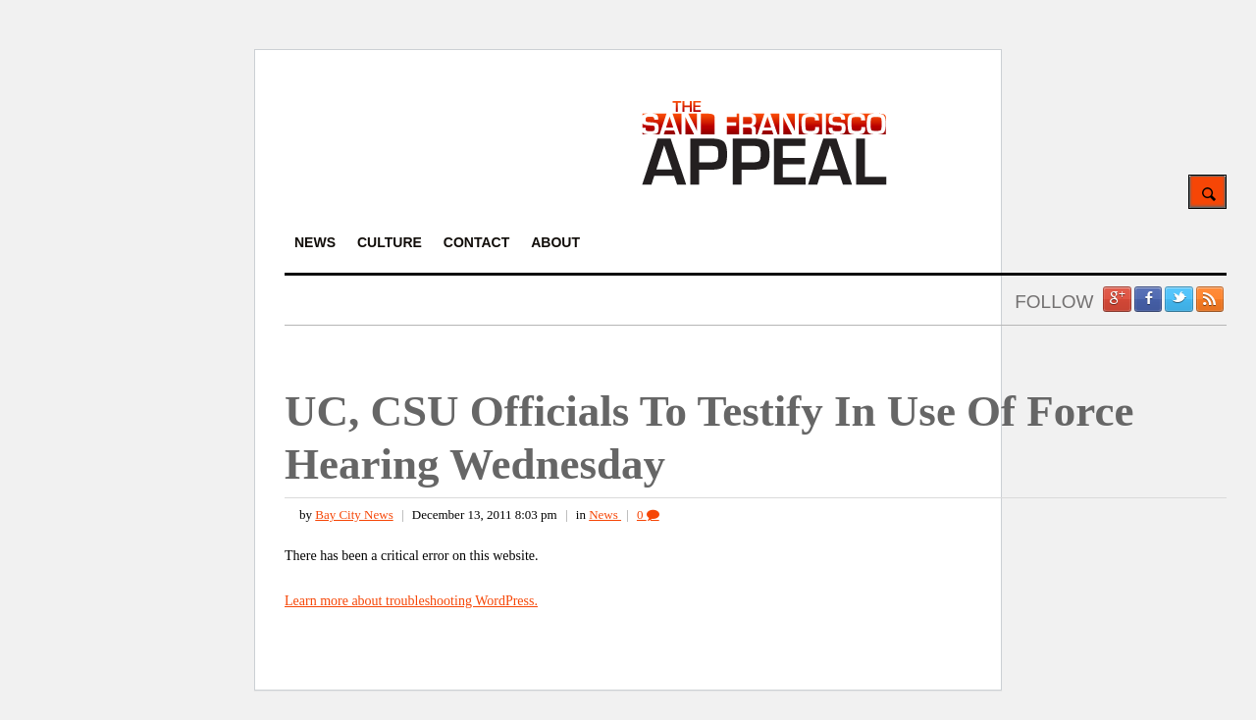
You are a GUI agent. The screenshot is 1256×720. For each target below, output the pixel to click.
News (605, 514)
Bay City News (353, 514)
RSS (1210, 299)
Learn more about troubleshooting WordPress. (411, 600)
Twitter (1178, 299)
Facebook (1148, 299)
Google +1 (1116, 299)
